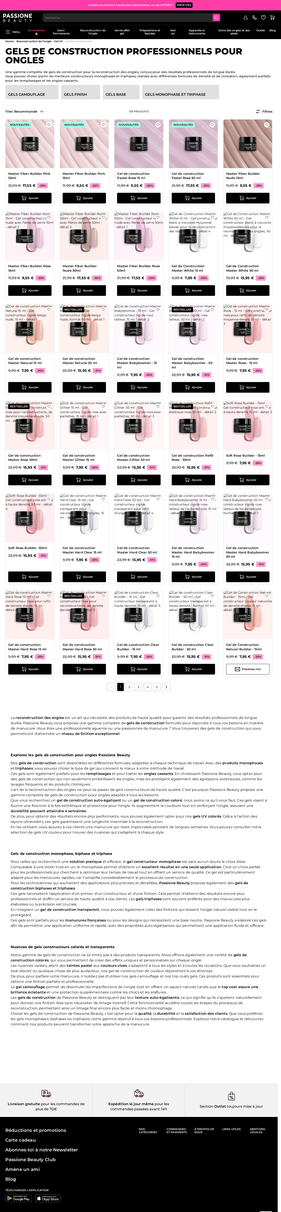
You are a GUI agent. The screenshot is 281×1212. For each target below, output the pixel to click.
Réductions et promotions (35, 1130)
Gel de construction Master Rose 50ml (24, 458)
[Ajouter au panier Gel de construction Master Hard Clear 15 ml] (84, 576)
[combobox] (135, 16)
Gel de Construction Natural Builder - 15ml (244, 647)
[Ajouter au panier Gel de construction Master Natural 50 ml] (84, 387)
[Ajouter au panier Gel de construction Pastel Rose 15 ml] (138, 198)
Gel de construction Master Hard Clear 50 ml (137, 550)
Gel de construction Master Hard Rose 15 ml (27, 647)
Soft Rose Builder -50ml (27, 548)
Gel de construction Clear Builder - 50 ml (193, 647)
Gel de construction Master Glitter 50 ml (133, 458)
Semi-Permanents (61, 32)
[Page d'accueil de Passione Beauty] (19, 16)
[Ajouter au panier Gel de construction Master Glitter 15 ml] (84, 480)
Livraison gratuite (24, 1104)
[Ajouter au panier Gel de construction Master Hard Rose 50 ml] (84, 669)
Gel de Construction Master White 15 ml (188, 268)
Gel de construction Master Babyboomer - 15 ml (137, 363)
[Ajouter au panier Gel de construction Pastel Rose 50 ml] (193, 198)
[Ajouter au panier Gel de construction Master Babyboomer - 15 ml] (138, 387)
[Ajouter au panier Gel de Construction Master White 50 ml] (247, 290)
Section (206, 1106)
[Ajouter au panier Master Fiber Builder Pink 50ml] (30, 198)
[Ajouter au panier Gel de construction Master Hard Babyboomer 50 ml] (247, 576)
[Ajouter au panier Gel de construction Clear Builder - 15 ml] (138, 669)
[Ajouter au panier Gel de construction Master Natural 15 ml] (30, 387)
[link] (111, 687)
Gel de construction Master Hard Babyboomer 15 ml (193, 552)
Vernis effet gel (122, 32)
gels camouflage (144, 976)
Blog (272, 30)
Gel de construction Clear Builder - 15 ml (138, 647)
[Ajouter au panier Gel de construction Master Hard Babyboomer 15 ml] (193, 576)
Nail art (172, 32)
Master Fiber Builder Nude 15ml (243, 176)
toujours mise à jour (244, 1106)
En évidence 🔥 (36, 32)
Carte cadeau (20, 1140)
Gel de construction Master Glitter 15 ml (79, 458)
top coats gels (184, 976)
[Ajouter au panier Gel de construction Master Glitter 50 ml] (138, 480)
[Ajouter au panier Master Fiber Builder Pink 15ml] (84, 198)
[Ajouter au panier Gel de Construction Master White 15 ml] (193, 290)
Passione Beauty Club (30, 1159)
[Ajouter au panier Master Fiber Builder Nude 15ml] (247, 198)
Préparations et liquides (150, 32)
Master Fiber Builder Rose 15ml (29, 268)
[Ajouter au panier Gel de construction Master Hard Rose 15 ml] (30, 669)
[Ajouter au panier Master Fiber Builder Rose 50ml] (138, 290)
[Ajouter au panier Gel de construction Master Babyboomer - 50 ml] (193, 387)
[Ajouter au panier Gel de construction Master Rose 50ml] (30, 480)
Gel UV (58, 41)
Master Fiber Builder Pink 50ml (29, 176)
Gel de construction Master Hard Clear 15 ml (82, 550)
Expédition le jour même (131, 1104)
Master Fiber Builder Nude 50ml (80, 268)
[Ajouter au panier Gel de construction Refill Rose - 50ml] (193, 480)
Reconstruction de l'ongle (93, 32)
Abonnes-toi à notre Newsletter (41, 1149)
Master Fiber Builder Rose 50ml (138, 268)
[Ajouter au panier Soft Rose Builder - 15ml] (247, 480)
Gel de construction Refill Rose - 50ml (192, 458)
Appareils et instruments (197, 32)
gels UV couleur (48, 832)
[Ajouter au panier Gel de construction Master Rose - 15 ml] (247, 387)
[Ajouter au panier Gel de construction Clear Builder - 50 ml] (193, 669)
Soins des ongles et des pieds (234, 32)
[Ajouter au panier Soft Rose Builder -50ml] (30, 576)
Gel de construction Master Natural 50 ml (80, 361)
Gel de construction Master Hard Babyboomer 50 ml (247, 552)
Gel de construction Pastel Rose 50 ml (188, 176)
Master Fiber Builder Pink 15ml (84, 176)
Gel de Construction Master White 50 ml (242, 268)
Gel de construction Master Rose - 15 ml (242, 361)
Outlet (260, 30)
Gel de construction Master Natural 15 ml (25, 361)
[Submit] (220, 16)
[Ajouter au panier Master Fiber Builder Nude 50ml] (84, 290)
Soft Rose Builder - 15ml (245, 456)
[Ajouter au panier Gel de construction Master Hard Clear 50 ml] (138, 576)
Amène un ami (22, 1169)
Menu (12, 32)
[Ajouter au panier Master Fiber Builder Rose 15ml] (30, 290)
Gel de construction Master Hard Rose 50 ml (82, 647)
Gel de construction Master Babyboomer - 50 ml (192, 363)
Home (9, 41)
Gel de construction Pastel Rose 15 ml (133, 176)
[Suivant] (166, 687)
